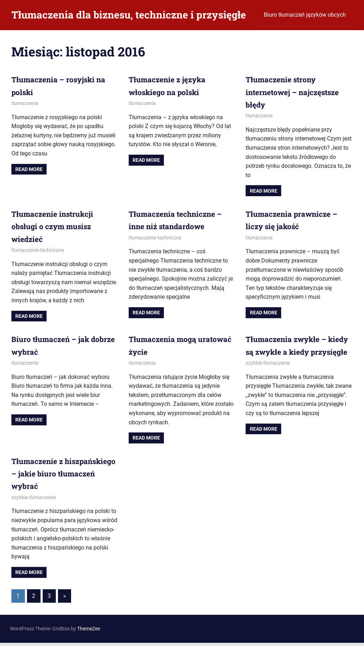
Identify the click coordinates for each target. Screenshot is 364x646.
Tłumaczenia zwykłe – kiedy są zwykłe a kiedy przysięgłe (291, 351)
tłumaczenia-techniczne (37, 250)
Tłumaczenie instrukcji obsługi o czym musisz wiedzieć (55, 226)
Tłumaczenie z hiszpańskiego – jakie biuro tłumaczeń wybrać (62, 477)
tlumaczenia (24, 103)
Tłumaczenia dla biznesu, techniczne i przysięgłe (128, 14)
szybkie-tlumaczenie (268, 375)
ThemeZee (88, 632)
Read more (29, 169)
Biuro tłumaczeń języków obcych (305, 14)
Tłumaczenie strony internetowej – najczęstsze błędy (296, 91)
